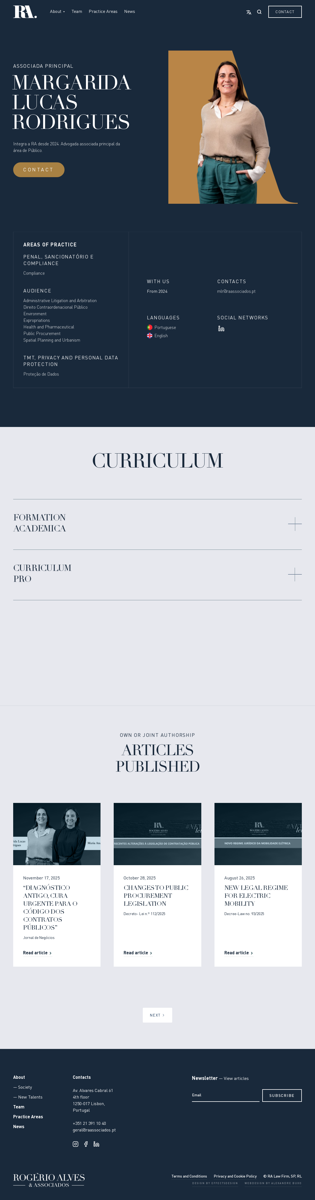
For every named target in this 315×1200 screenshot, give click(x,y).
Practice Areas (103, 12)
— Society (22, 1087)
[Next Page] (157, 1015)
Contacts (82, 1078)
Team (76, 12)
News (129, 12)
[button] (57, 12)
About (19, 1078)
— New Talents (28, 1097)
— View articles (233, 1079)
